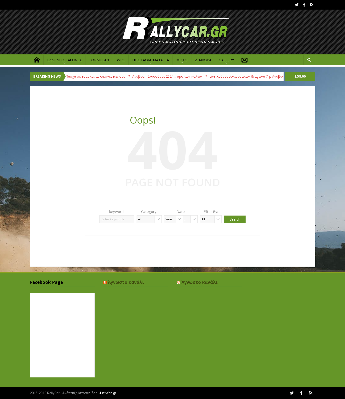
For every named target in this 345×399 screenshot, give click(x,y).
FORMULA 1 (99, 59)
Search (235, 219)
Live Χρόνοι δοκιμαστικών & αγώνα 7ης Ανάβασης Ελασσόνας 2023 (264, 76)
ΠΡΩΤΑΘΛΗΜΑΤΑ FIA (150, 59)
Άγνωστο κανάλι (126, 282)
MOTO (182, 59)
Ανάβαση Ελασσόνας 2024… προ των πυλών (170, 76)
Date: (181, 211)
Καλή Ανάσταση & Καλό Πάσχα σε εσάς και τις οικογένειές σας (78, 76)
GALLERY (226, 59)
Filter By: (211, 211)
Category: (149, 211)
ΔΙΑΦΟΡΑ (203, 59)
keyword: (116, 211)
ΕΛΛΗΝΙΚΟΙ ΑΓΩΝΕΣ (64, 59)
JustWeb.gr (107, 393)
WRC (121, 59)
